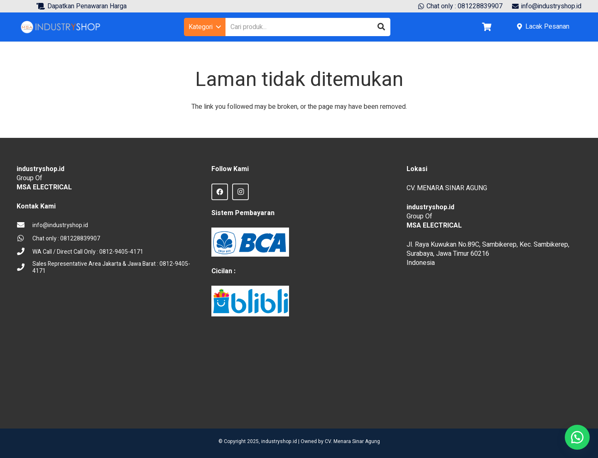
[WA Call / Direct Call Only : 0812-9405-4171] (24, 252)
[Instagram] (240, 192)
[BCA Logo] (250, 242)
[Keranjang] (487, 27)
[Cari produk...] (307, 27)
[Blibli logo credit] (250, 301)
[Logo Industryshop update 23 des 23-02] (61, 27)
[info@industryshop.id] (24, 225)
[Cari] (381, 27)
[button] (204, 27)
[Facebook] (219, 192)
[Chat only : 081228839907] (24, 238)
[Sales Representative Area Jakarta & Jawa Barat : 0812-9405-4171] (24, 267)
